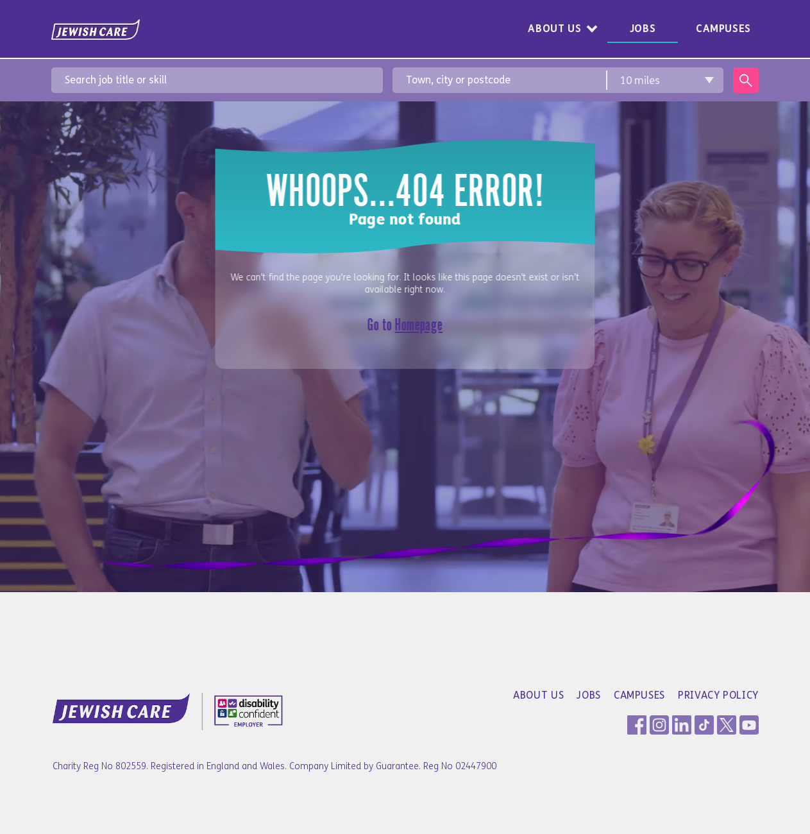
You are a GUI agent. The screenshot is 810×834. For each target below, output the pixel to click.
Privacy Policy (718, 695)
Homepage (419, 325)
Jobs (643, 28)
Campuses (723, 28)
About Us (554, 28)
